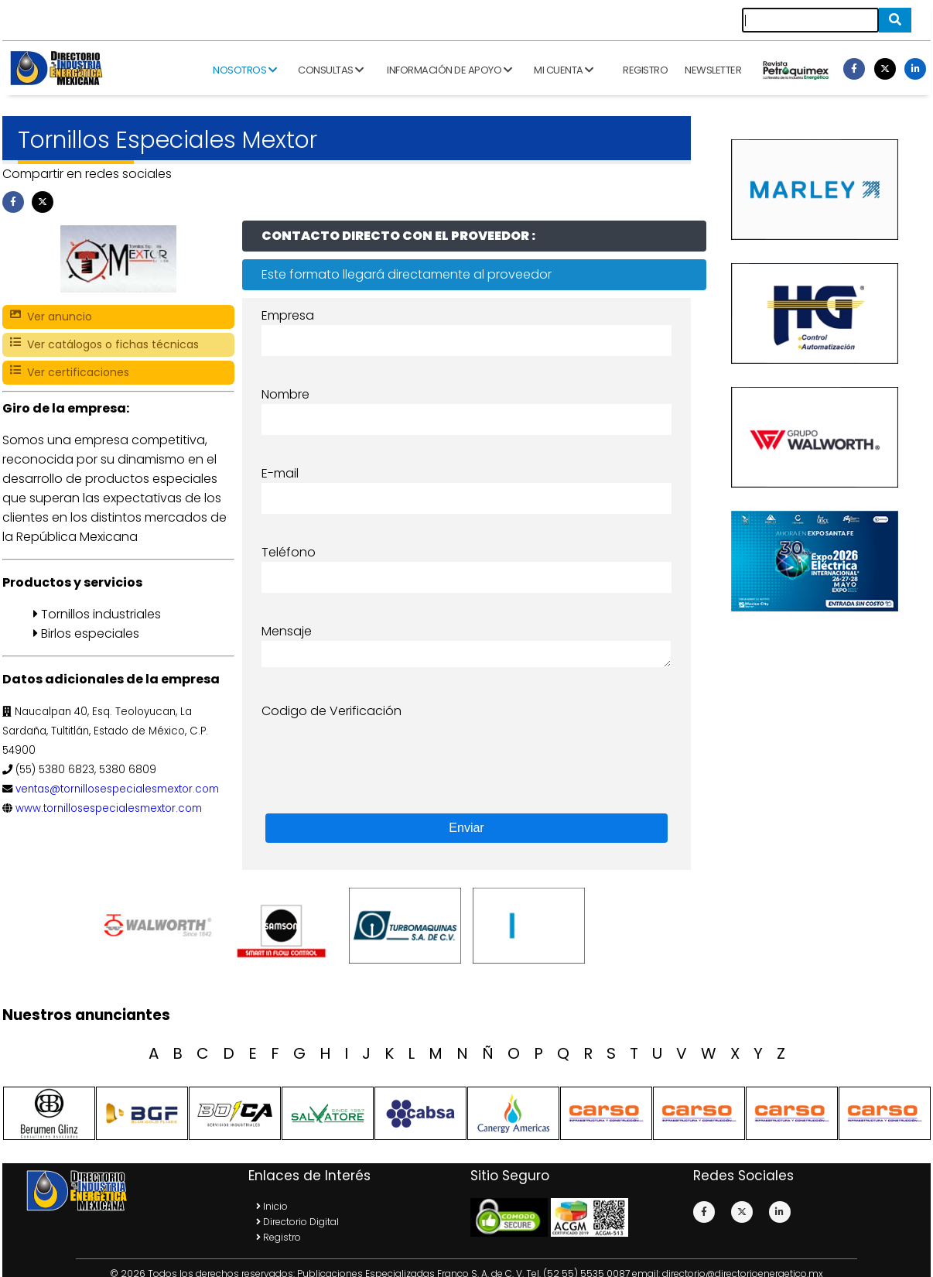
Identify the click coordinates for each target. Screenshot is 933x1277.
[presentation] (379, 751)
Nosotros (244, 70)
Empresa (287, 315)
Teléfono (288, 552)
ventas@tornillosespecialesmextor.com (117, 789)
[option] (161, 925)
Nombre (285, 394)
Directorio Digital (297, 1221)
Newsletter (713, 70)
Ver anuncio (51, 317)
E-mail (280, 473)
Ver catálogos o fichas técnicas (104, 345)
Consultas (331, 70)
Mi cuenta (563, 70)
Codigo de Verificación (331, 711)
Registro (645, 70)
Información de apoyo (449, 70)
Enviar (466, 827)
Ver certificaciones (69, 373)
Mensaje (286, 631)
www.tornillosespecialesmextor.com (108, 808)
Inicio (272, 1206)
